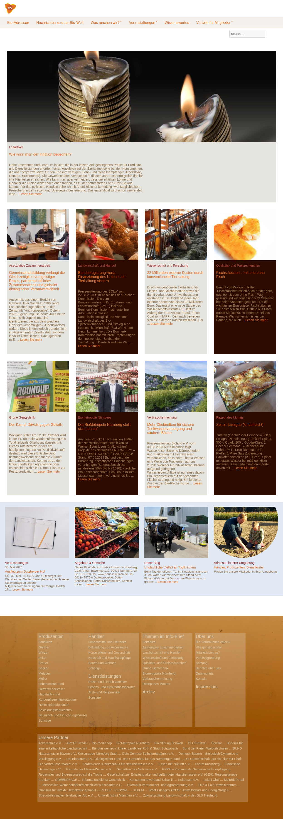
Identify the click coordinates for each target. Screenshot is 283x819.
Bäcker (44, 668)
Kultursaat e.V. (188, 780)
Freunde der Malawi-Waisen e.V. (89, 769)
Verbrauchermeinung (162, 417)
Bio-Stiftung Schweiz (168, 743)
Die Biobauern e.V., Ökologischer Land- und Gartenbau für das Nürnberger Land (123, 759)
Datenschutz (205, 673)
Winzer (44, 652)
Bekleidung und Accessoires (108, 647)
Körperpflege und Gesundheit (109, 652)
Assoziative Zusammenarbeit (29, 265)
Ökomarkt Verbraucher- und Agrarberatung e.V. (160, 785)
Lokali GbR (211, 780)
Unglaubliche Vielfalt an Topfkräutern (170, 567)
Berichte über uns (208, 668)
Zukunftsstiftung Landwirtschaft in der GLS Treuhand (180, 795)
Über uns (205, 636)
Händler (96, 636)
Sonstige (45, 720)
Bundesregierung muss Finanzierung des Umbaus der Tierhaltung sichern (102, 277)
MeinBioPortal (234, 780)
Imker (43, 658)
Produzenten (51, 636)
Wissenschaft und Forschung (167, 265)
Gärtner (44, 647)
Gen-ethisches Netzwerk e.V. (136, 769)
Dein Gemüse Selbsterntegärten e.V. (148, 753)
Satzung (201, 663)
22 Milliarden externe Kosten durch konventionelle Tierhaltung (175, 275)
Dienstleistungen (105, 676)
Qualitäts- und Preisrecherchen (238, 265)
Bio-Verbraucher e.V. (38, 11)
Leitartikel (16, 147)
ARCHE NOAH (77, 743)
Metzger (44, 673)
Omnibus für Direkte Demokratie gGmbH (67, 790)
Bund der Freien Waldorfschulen (205, 748)
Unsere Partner (54, 737)
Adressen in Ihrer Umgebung (234, 563)
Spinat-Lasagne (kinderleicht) (239, 425)
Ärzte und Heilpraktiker (104, 692)
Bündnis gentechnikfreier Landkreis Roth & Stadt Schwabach (135, 748)
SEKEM (138, 790)
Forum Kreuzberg (207, 764)
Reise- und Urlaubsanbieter (107, 682)
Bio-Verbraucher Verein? (213, 642)
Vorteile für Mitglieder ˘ (214, 23)
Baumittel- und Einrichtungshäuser (63, 715)
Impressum (207, 686)
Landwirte (45, 642)
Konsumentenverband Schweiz (151, 780)
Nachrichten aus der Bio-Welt (60, 23)
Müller (43, 678)
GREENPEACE (66, 780)
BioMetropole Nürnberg (133, 743)
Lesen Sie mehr (31, 194)
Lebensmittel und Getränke (107, 642)
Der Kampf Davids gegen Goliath (35, 425)
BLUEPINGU (197, 743)
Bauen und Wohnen (102, 663)
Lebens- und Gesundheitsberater (111, 687)
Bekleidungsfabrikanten (55, 710)
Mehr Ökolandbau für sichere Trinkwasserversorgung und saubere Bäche (170, 429)
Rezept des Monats (230, 417)
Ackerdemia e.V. (50, 743)
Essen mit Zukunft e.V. (174, 764)
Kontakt (201, 678)
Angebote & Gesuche (90, 563)
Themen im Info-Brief (164, 636)
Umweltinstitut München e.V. (118, 795)
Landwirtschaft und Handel (97, 265)
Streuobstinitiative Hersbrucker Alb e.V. (66, 795)
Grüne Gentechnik (22, 417)
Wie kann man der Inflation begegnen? (40, 154)
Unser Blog (152, 563)
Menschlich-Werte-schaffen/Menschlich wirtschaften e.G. (82, 785)
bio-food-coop (102, 743)
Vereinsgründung (208, 658)
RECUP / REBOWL (114, 790)
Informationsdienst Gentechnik (103, 780)
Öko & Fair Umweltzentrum (217, 785)
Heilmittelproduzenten (54, 705)
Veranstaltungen (16, 563)
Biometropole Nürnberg (94, 417)
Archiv (149, 691)
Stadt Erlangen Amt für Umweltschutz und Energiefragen (188, 790)
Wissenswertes (177, 23)
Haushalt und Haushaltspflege (109, 658)
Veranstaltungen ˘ (143, 23)
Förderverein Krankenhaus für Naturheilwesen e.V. (118, 764)
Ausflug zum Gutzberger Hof (25, 571)
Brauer (43, 663)
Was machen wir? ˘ (106, 23)
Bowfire (216, 743)
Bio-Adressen (18, 23)
